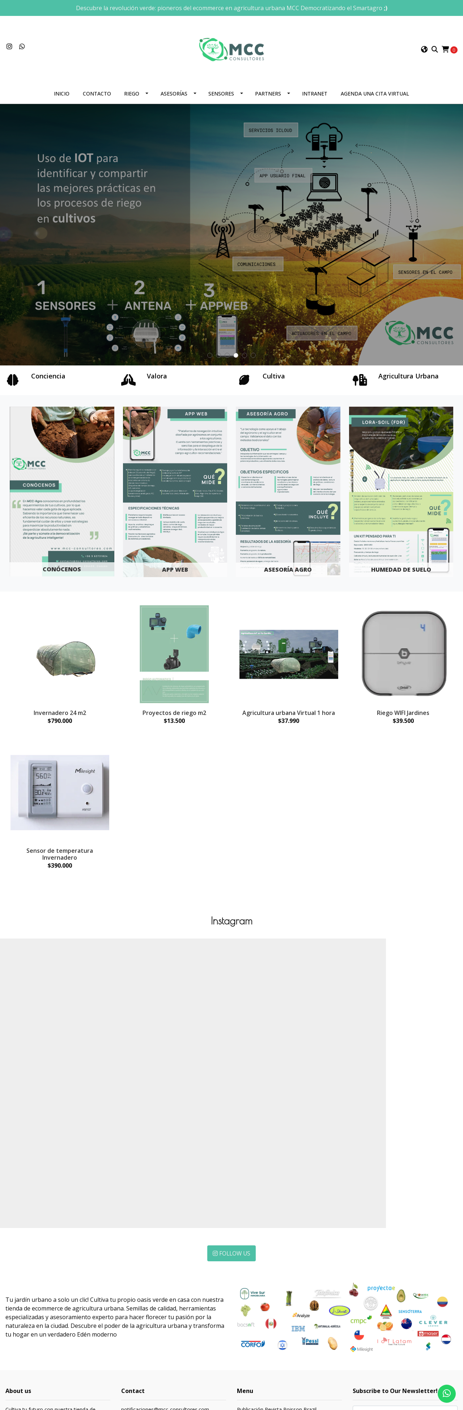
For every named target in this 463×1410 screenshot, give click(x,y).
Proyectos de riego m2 (174, 716)
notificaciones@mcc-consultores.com (165, 1280)
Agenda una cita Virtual (375, 97)
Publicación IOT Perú (261, 1289)
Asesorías (174, 97)
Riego (131, 97)
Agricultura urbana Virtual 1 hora (288, 716)
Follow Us (231, 1124)
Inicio (61, 97)
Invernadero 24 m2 (60, 716)
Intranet (314, 97)
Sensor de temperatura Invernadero (59, 858)
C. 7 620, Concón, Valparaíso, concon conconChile (155, 1307)
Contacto (97, 97)
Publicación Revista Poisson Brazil (277, 1280)
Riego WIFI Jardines (403, 716)
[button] (424, 51)
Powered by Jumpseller (79, 1383)
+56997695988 (138, 1289)
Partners (268, 97)
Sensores (221, 97)
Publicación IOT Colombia (267, 1299)
